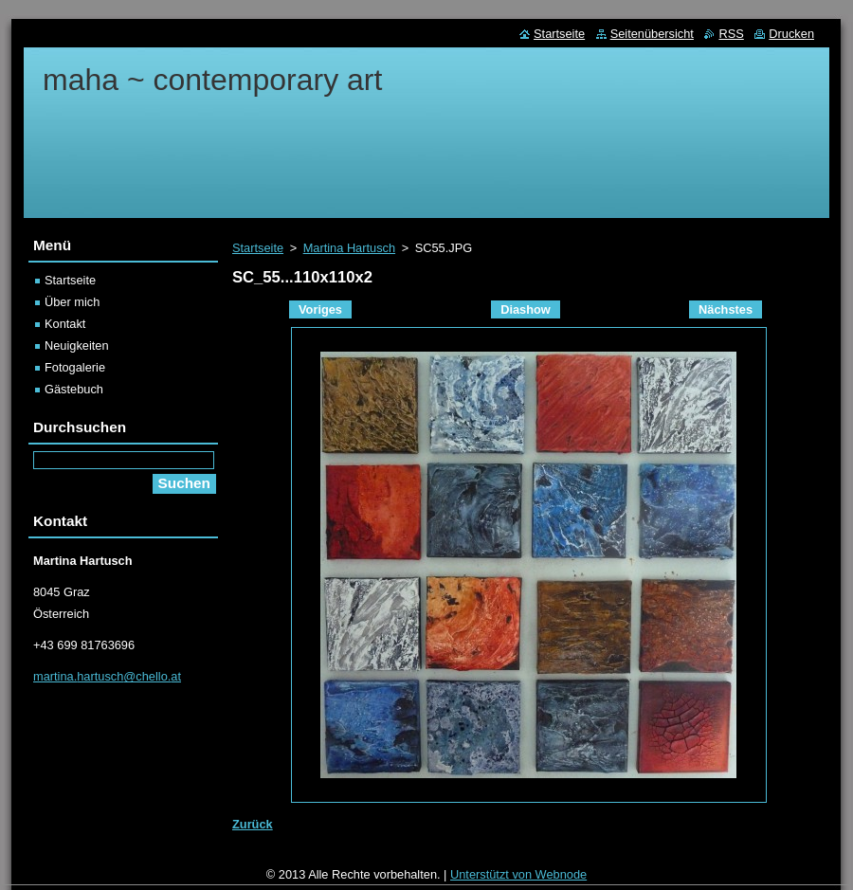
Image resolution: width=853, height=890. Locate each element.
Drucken (791, 34)
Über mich (72, 302)
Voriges (320, 309)
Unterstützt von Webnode (518, 874)
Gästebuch (74, 389)
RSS (730, 34)
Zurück (252, 824)
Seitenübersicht (652, 34)
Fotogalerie (75, 367)
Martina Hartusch (349, 248)
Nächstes (726, 309)
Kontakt (65, 324)
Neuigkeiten (77, 345)
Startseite (257, 248)
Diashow (525, 309)
